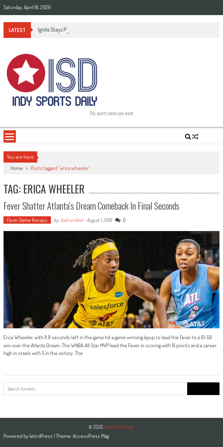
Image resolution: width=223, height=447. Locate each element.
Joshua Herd (71, 220)
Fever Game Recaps (27, 220)
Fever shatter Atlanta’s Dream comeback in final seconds (91, 205)
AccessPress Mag (91, 436)
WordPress (41, 436)
